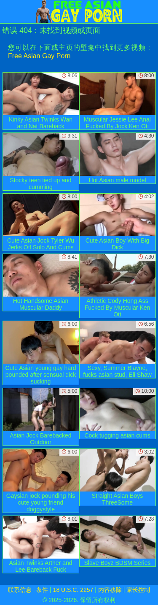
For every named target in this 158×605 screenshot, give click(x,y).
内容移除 (110, 589)
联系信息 (20, 589)
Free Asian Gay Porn (39, 55)
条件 (42, 589)
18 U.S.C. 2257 (73, 589)
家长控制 (138, 589)
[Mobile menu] (7, 11)
